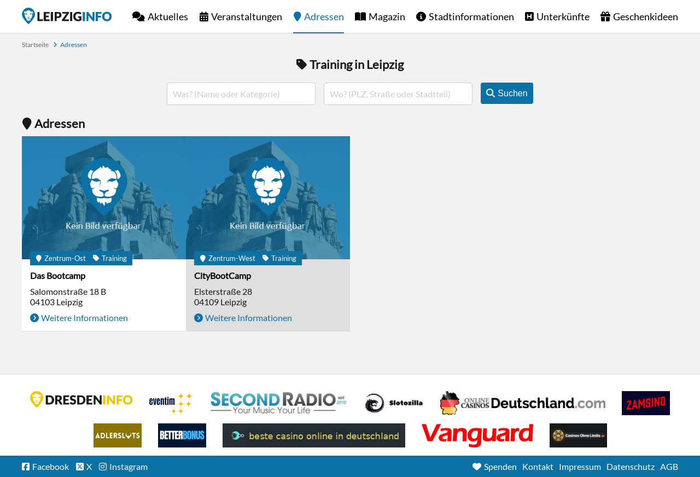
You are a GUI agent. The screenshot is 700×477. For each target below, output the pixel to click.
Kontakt (537, 466)
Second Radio (279, 403)
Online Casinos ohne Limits (578, 435)
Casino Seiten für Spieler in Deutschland (394, 403)
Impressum (580, 466)
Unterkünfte (563, 16)
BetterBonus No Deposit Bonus (182, 435)
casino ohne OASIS (477, 435)
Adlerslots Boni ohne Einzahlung (118, 435)
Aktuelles (168, 16)
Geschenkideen (645, 16)
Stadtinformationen (471, 16)
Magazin (387, 16)
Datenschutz (630, 466)
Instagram (128, 466)
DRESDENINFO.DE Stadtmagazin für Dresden (81, 399)
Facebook (50, 466)
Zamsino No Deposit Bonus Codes (646, 403)
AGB (669, 466)
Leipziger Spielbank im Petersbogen (522, 403)
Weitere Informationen (84, 317)
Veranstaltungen (246, 16)
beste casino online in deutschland (314, 435)
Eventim (171, 403)
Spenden (500, 466)
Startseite (67, 16)
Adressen (324, 16)
